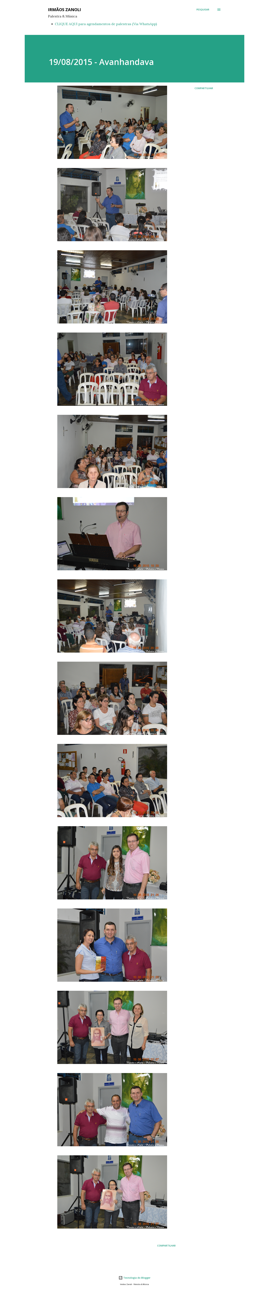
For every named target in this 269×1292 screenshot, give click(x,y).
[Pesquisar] (202, 10)
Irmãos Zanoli (64, 9)
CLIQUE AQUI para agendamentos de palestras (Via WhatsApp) (106, 24)
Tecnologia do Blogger (134, 1277)
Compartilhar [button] (204, 88)
